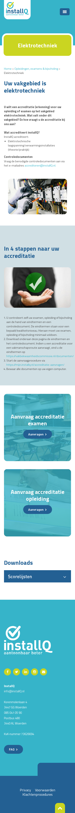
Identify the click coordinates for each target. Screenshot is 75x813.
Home (8, 68)
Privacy (25, 790)
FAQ (12, 749)
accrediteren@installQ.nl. (40, 165)
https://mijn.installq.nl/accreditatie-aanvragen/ (35, 365)
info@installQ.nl (14, 691)
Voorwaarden (45, 790)
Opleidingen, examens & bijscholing (36, 68)
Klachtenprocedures (37, 794)
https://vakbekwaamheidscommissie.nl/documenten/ (40, 356)
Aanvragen (36, 434)
